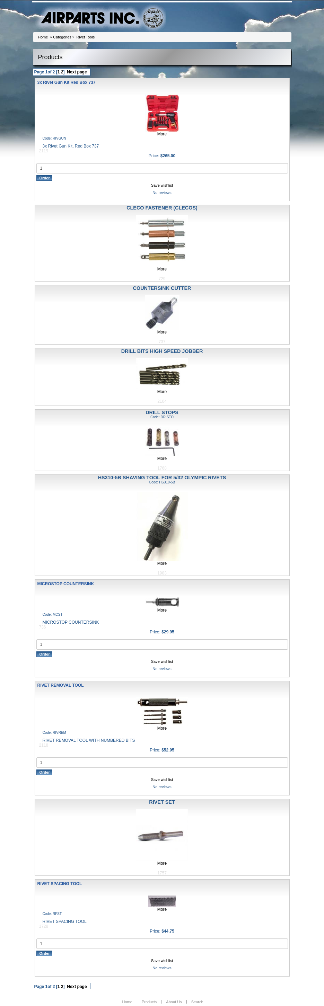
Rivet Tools (86, 37)
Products (149, 1002)
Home (43, 37)
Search (197, 1002)
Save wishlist (162, 185)
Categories (62, 37)
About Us (174, 1002)
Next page (77, 72)
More (162, 134)
